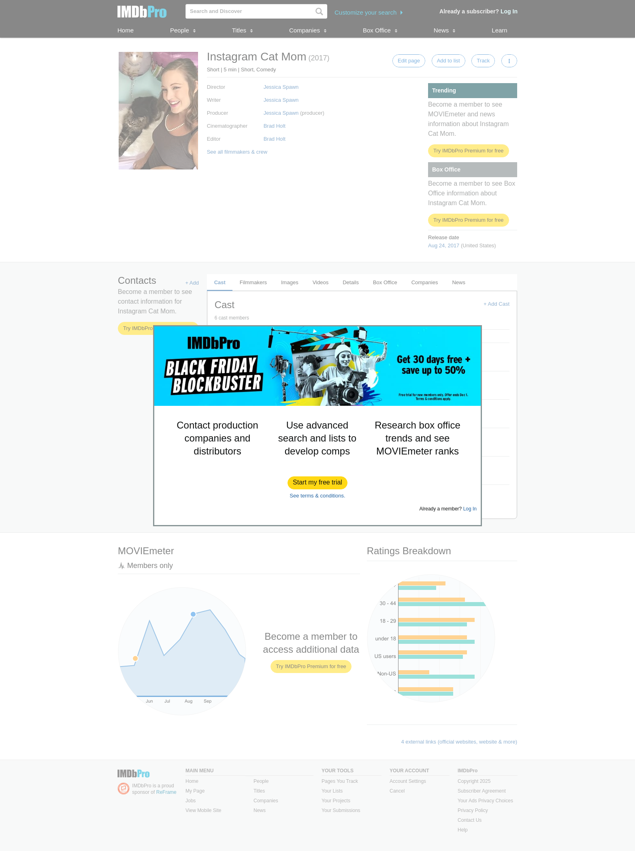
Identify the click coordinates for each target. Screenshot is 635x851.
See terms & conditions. (317, 496)
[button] (317, 483)
